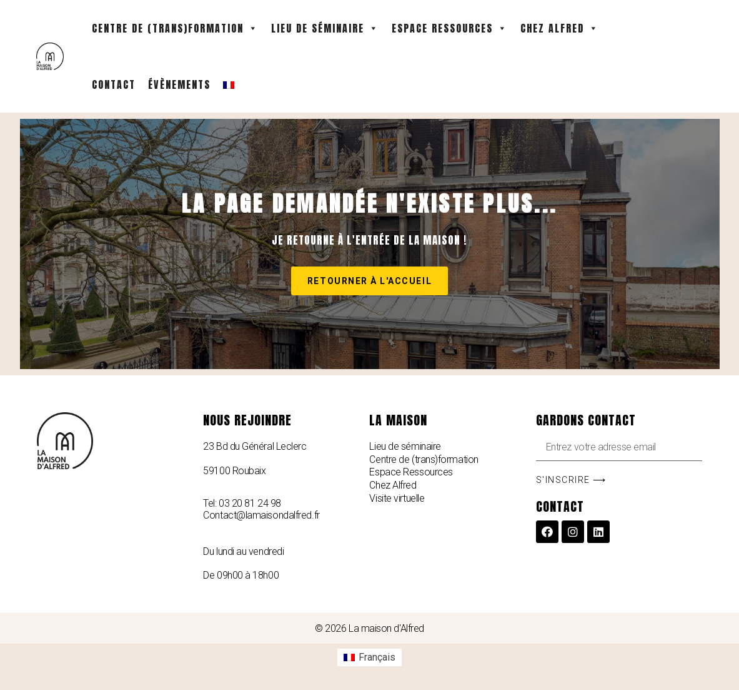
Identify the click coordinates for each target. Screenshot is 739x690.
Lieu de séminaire (325, 28)
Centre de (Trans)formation (175, 28)
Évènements (179, 84)
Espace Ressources (450, 28)
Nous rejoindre (247, 420)
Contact (114, 84)
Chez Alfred (559, 28)
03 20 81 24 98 (250, 503)
